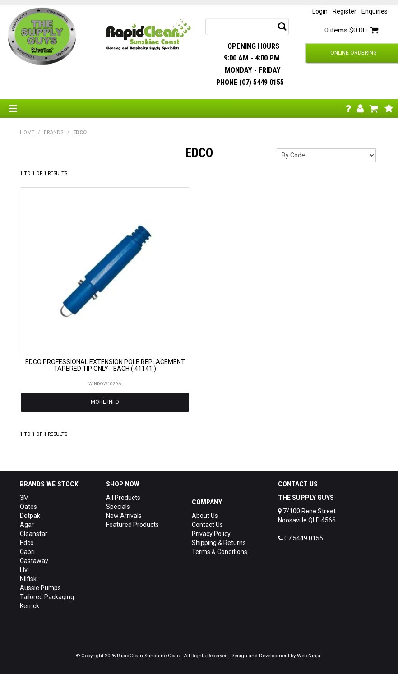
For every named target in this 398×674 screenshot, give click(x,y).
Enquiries (374, 11)
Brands (54, 132)
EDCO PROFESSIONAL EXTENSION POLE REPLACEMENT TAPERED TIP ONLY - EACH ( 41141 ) (105, 365)
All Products (123, 497)
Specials (118, 506)
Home (27, 132)
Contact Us (207, 524)
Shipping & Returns (219, 542)
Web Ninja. (309, 656)
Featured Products (132, 524)
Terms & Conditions (219, 551)
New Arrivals (124, 515)
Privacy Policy (211, 533)
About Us (205, 515)
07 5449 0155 (300, 538)
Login (320, 11)
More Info (105, 402)
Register (344, 11)
